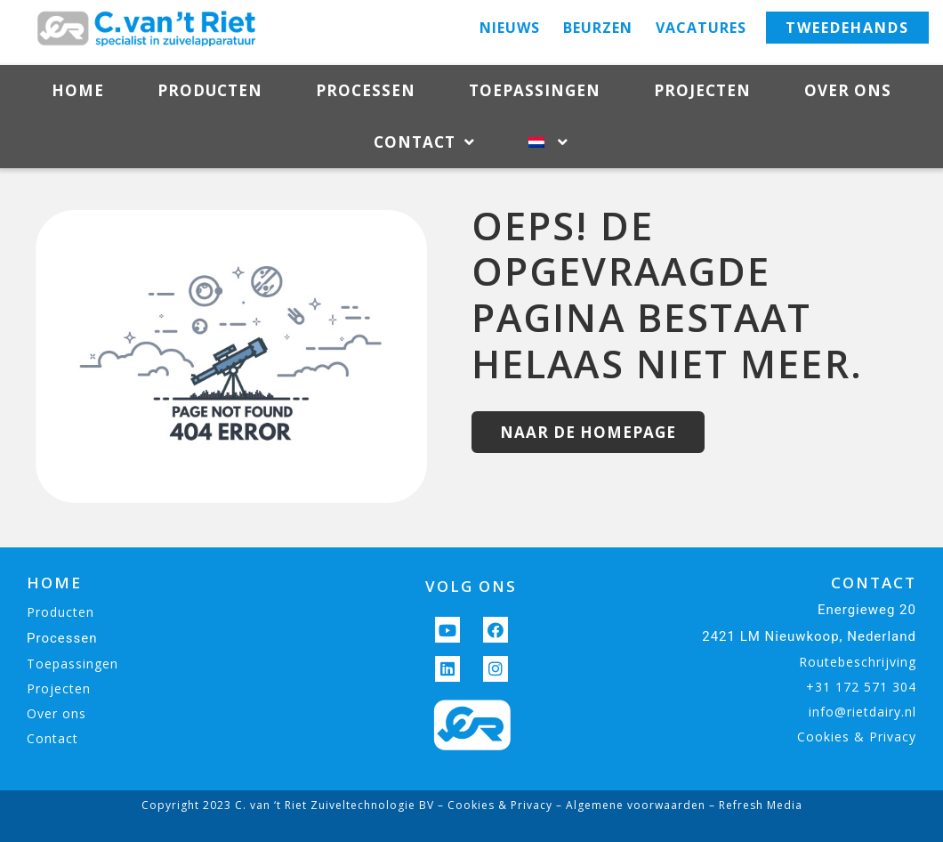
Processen (365, 90)
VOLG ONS (471, 586)
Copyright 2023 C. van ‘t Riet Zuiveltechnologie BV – (294, 805)
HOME (54, 582)
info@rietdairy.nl (862, 711)
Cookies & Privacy (856, 736)
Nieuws (510, 27)
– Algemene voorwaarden (628, 805)
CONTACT (873, 582)
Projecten (702, 90)
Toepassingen (534, 90)
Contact (424, 142)
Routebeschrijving (857, 661)
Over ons (847, 90)
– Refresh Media (753, 805)
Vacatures (701, 27)
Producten (209, 90)
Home (78, 90)
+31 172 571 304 (861, 686)
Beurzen (598, 27)
